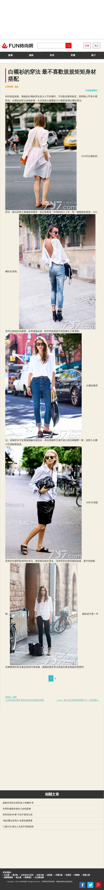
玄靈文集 (59, 875)
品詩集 (49, 875)
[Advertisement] (52, 20)
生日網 (6, 875)
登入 (96, 45)
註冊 (87, 45)
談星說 (68, 875)
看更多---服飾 (11, 697)
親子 (93, 55)
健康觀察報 (8, 877)
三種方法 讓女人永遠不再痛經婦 (18, 826)
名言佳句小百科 (27, 875)
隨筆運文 (28, 877)
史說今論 (40, 875)
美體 (73, 55)
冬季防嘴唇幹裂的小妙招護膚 (17, 809)
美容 (52, 55)
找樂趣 (77, 875)
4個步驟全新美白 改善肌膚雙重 (17, 820)
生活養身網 (39, 877)
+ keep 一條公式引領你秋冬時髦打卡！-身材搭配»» (78, 700)
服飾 (31, 55)
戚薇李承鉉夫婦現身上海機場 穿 (18, 803)
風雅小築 (86, 875)
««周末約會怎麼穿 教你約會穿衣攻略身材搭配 (24, 700)
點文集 (18, 877)
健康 (10, 55)
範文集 (15, 875)
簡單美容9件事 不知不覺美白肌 (17, 814)
